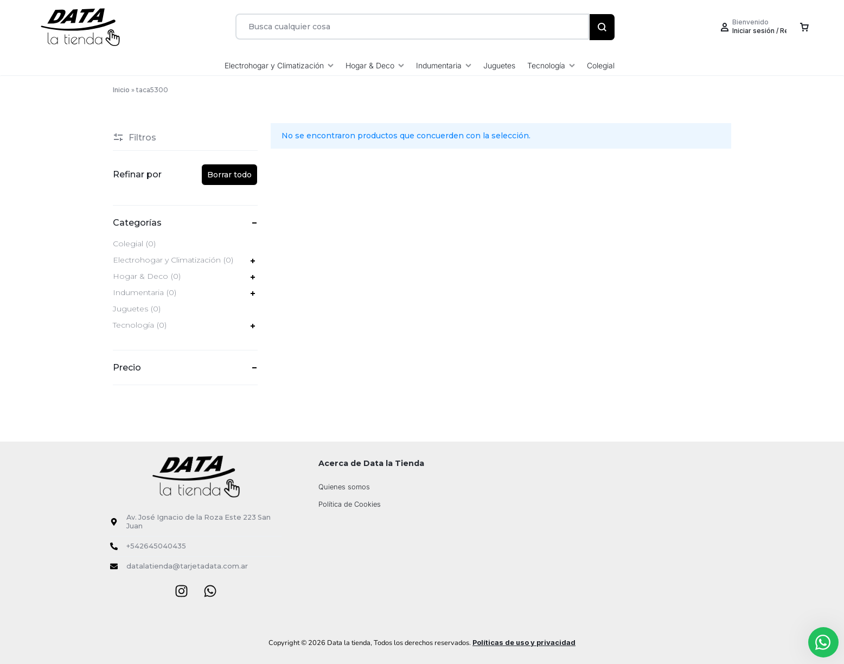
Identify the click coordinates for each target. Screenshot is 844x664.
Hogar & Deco (375, 65)
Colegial (601, 65)
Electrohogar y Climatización (279, 65)
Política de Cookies (349, 504)
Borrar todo (229, 175)
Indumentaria (443, 65)
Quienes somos (344, 487)
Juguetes (499, 65)
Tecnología (551, 65)
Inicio (121, 90)
